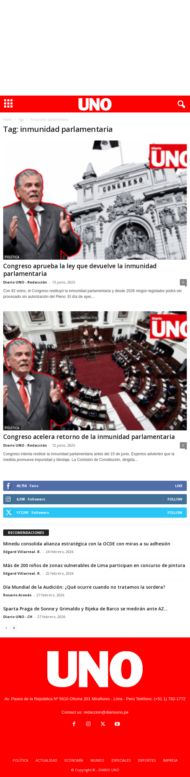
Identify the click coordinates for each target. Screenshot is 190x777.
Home (7, 119)
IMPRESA (170, 760)
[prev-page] (6, 627)
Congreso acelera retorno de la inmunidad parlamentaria (89, 437)
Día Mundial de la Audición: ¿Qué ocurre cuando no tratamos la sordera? (84, 587)
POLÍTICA (12, 257)
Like (178, 485)
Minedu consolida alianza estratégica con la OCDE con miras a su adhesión (86, 544)
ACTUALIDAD (46, 760)
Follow (174, 499)
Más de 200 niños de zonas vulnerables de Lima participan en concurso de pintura (94, 565)
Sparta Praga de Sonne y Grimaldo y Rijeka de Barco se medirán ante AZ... (85, 609)
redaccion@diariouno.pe (106, 712)
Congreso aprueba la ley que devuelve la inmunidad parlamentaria (80, 270)
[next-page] (14, 627)
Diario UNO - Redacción (25, 282)
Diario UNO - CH (17, 616)
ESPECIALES (121, 760)
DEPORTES (147, 760)
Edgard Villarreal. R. (22, 551)
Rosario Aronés (17, 595)
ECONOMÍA (73, 760)
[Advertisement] (95, 47)
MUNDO (97, 760)
